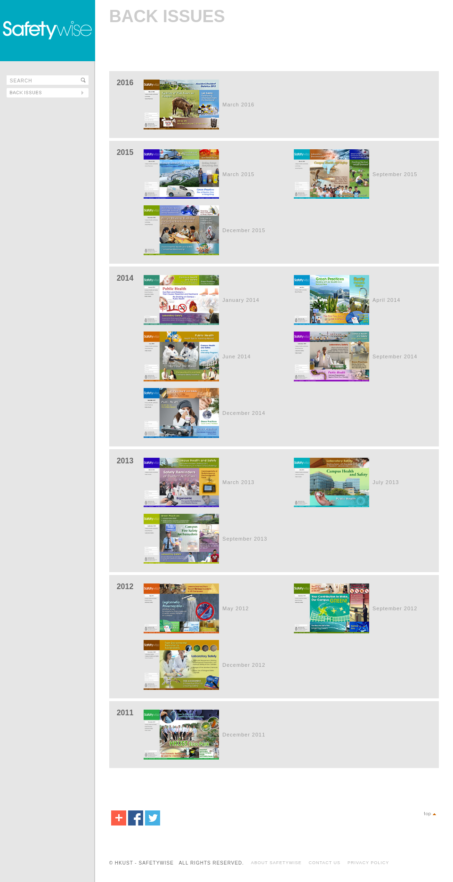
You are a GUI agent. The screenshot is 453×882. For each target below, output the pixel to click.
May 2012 (235, 608)
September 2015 (394, 174)
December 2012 (243, 665)
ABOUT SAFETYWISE (276, 862)
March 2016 (238, 104)
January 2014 (240, 300)
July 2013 (385, 482)
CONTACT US (324, 862)
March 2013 (238, 482)
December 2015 (243, 230)
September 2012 (394, 608)
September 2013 (244, 539)
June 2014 (236, 356)
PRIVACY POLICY (368, 862)
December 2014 (243, 413)
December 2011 (243, 734)
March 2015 (238, 174)
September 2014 (394, 356)
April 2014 (386, 300)
